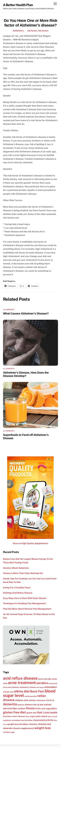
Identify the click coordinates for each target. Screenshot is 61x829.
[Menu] (55, 3)
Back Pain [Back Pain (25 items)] (37, 691)
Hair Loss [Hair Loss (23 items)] (43, 712)
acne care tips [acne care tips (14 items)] (44, 679)
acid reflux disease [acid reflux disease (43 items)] (20, 678)
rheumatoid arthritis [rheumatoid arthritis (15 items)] (43, 720)
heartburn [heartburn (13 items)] (7, 716)
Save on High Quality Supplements (30, 543)
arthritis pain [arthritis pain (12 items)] (8, 692)
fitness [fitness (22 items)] (30, 708)
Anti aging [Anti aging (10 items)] (40, 687)
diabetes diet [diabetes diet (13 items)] (31, 704)
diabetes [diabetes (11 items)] (21, 705)
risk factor (32, 30)
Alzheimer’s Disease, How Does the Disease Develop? (26, 374)
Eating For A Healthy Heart (16, 587)
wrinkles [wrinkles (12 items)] (6, 732)
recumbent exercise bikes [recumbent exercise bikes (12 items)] (22, 720)
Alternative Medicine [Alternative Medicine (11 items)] (11, 687)
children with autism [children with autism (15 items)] (25, 700)
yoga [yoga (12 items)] (13, 732)
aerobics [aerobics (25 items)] (42, 683)
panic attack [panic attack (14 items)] (41, 716)
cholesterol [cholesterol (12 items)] (40, 700)
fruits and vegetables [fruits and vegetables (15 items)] (46, 708)
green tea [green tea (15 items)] (31, 712)
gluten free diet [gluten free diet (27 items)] (14, 712)
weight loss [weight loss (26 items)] (42, 728)
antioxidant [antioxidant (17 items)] (50, 687)
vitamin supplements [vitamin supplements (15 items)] (23, 728)
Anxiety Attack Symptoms (16, 568)
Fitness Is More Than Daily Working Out (23, 573)
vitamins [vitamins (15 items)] (33, 724)
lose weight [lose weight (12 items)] (30, 716)
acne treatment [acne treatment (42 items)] (22, 682)
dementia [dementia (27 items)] (10, 704)
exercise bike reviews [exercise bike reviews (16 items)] (14, 708)
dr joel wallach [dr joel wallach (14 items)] (44, 704)
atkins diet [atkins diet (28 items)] (22, 691)
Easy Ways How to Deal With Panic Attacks (24, 598)
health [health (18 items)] (53, 712)
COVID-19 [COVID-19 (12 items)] (50, 700)
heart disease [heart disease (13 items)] (19, 716)
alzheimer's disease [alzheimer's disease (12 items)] (28, 687)
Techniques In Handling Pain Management (24, 603)
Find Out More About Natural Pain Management (27, 609)
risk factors (43, 30)
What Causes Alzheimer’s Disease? (26, 313)
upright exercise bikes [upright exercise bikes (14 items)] (17, 724)
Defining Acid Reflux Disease (17, 593)
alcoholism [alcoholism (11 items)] (53, 683)
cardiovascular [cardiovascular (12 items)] (30, 696)
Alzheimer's (18, 30)
